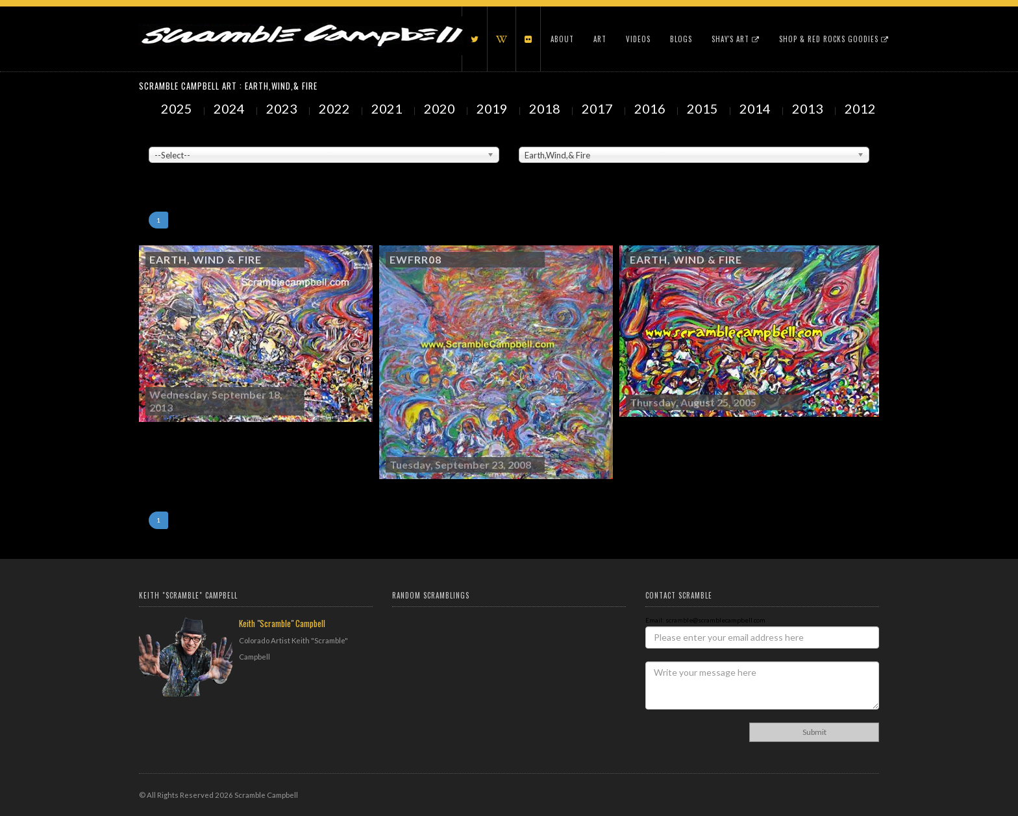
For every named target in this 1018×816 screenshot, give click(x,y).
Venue (158, 137)
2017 (598, 108)
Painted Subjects (545, 137)
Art (599, 39)
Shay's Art (736, 39)
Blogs (681, 39)
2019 (493, 108)
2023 (283, 108)
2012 (861, 108)
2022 (336, 108)
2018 (546, 108)
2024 (230, 108)
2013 (809, 108)
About (562, 39)
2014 (756, 108)
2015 (704, 108)
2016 (651, 108)
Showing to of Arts (176, 169)
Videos (638, 39)
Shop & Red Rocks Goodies (834, 39)
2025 (178, 108)
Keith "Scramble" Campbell (282, 623)
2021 (388, 108)
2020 (441, 108)
